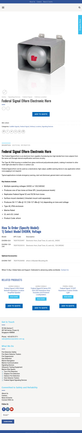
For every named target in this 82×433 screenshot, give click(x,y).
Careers (39, 2)
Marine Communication (10, 363)
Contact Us (65, 270)
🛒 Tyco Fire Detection (10, 371)
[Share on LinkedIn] (23, 131)
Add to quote (41, 114)
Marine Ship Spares (8, 369)
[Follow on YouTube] (11, 409)
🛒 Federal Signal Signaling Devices (14, 380)
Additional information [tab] (21, 145)
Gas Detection (7, 358)
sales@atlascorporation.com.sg (13, 339)
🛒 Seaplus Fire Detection (11, 374)
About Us (32, 2)
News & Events (48, 2)
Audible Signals (14, 126)
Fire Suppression (7, 356)
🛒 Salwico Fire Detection (11, 376)
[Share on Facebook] (8, 131)
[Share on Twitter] (11, 131)
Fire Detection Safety (9, 352)
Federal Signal (27, 97)
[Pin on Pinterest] (19, 131)
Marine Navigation (8, 361)
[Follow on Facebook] (4, 409)
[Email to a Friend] (15, 131)
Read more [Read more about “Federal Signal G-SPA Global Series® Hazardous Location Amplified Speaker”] (14, 297)
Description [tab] (6, 145)
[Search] (79, 7)
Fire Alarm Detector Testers (11, 354)
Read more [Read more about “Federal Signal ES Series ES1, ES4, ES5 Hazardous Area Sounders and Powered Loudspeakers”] (41, 299)
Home (4, 97)
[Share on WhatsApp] (4, 131)
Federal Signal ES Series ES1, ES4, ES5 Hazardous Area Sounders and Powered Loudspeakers (41, 291)
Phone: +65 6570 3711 (10, 337)
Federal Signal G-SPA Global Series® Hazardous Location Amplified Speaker (14, 290)
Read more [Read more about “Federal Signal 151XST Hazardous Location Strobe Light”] (68, 297)
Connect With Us (7, 400)
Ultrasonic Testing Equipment (12, 367)
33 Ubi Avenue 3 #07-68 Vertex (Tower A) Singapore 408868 (10, 330)
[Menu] (3, 7)
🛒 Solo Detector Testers (10, 378)
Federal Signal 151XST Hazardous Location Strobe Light (67, 290)
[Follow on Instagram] (8, 409)
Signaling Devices (14, 97)
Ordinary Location (40, 97)
